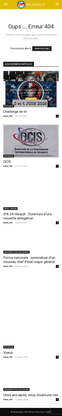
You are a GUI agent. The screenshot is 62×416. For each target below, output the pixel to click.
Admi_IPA (7, 116)
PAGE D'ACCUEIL (42, 49)
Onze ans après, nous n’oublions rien (30, 395)
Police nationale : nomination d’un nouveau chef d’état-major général (29, 260)
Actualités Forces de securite (16, 252)
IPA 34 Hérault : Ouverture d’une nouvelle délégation (27, 216)
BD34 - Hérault (10, 208)
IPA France (8, 106)
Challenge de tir (15, 112)
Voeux (8, 353)
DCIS (7, 162)
